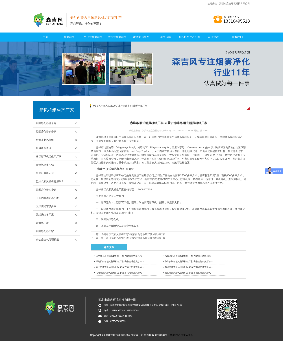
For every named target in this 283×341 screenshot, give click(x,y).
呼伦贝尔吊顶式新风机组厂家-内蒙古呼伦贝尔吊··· (120, 261)
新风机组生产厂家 (189, 36)
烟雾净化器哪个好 (46, 123)
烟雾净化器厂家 (45, 231)
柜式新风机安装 (45, 173)
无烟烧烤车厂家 (45, 214)
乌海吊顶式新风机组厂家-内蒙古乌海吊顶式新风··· (120, 272)
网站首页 (96, 105)
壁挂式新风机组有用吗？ (50, 181)
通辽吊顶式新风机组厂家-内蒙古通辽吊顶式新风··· (120, 267)
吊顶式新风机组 (93, 36)
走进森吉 (213, 36)
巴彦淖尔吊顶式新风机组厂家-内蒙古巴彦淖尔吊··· (189, 256)
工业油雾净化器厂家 (47, 198)
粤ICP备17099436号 (181, 335)
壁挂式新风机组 (117, 36)
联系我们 (237, 36)
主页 (45, 36)
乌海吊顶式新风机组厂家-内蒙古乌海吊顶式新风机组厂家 (133, 234)
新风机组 (69, 36)
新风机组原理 (43, 148)
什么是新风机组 (45, 139)
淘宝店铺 (165, 36)
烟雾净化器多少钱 (46, 131)
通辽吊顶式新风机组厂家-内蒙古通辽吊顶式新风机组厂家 (133, 237)
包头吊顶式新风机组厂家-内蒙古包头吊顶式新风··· (189, 272)
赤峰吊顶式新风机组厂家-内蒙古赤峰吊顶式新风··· (189, 267)
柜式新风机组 (141, 36)
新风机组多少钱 (45, 164)
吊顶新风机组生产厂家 (48, 156)
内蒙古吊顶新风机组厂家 (135, 105)
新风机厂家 (42, 222)
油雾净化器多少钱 (46, 189)
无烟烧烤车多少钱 (46, 206)
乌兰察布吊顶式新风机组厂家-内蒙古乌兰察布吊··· (120, 256)
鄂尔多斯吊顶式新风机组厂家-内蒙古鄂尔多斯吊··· (189, 261)
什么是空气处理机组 (47, 239)
